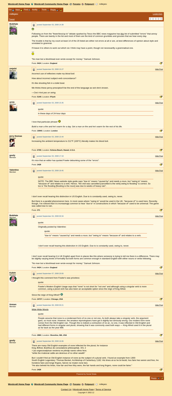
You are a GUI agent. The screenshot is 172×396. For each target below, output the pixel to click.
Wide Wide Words (40, 309)
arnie (12, 102)
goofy (12, 155)
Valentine (14, 170)
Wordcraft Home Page (19, 4)
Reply (154, 378)
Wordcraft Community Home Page (51, 4)
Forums (77, 4)
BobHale (14, 24)
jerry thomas (16, 136)
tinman (13, 304)
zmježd (13, 68)
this (122, 34)
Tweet (12, 19)
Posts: (36, 63)
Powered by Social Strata (86, 374)
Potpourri (89, 4)
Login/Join (157, 14)
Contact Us (66, 389)
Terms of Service (103, 389)
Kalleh (13, 273)
